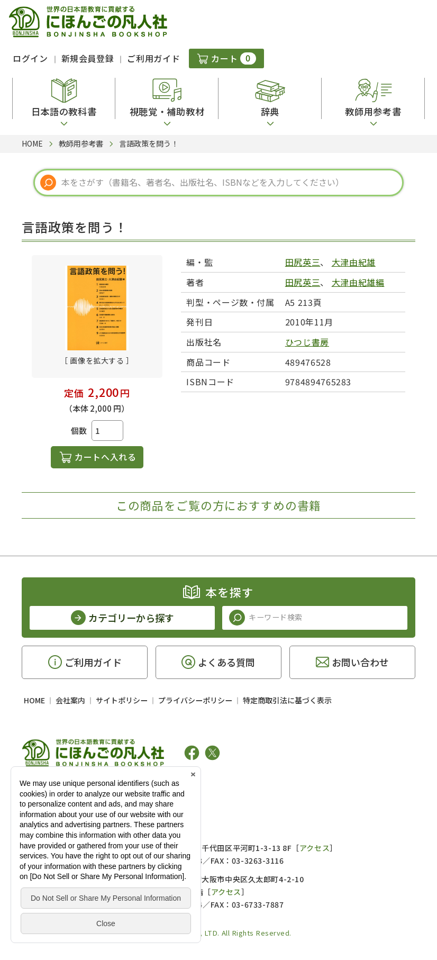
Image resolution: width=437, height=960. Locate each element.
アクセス (314, 848)
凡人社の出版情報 (65, 785)
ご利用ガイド (153, 58)
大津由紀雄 (354, 262)
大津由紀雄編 (358, 282)
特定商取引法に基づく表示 (287, 700)
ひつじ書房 (307, 342)
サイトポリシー (122, 700)
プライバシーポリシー (195, 700)
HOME (34, 700)
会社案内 (70, 700)
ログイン (30, 58)
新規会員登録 (87, 58)
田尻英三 (303, 262)
